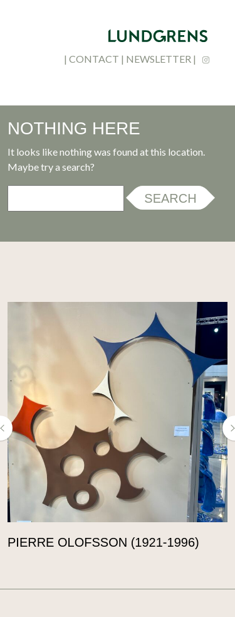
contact (94, 59)
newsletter (158, 59)
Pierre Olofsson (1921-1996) (103, 542)
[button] (6, 428)
